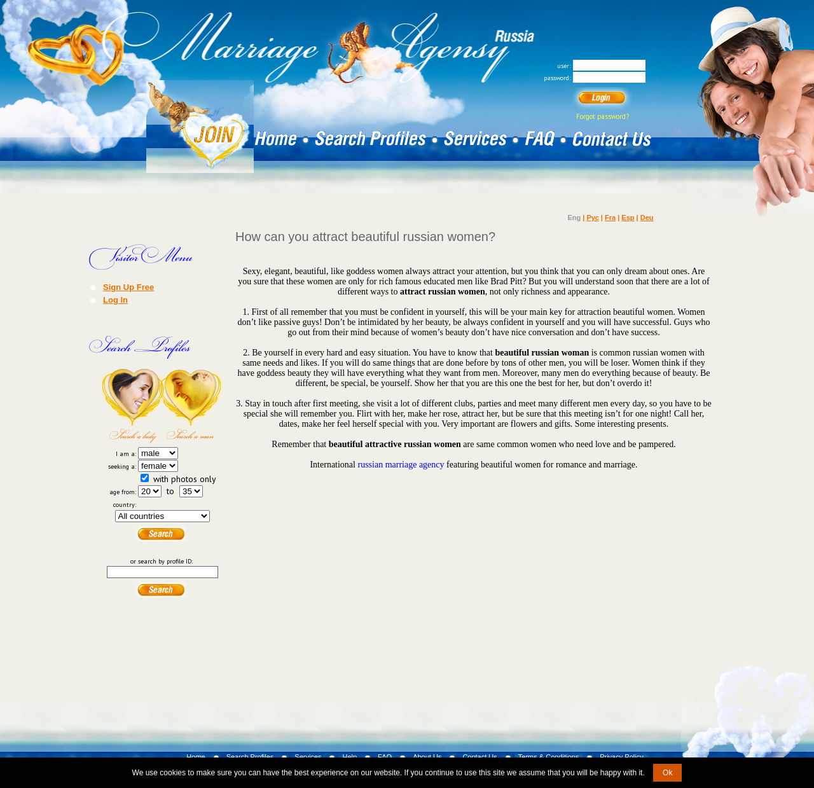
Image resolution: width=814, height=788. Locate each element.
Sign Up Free (128, 286)
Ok (667, 772)
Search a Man (192, 405)
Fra (610, 217)
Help (349, 757)
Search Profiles (250, 757)
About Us (427, 757)
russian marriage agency (400, 464)
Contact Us (479, 757)
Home (195, 757)
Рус (592, 217)
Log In (115, 299)
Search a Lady (131, 405)
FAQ (385, 757)
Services (307, 757)
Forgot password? (602, 116)
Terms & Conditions (548, 757)
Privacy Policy (621, 757)
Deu (647, 217)
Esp (627, 217)
